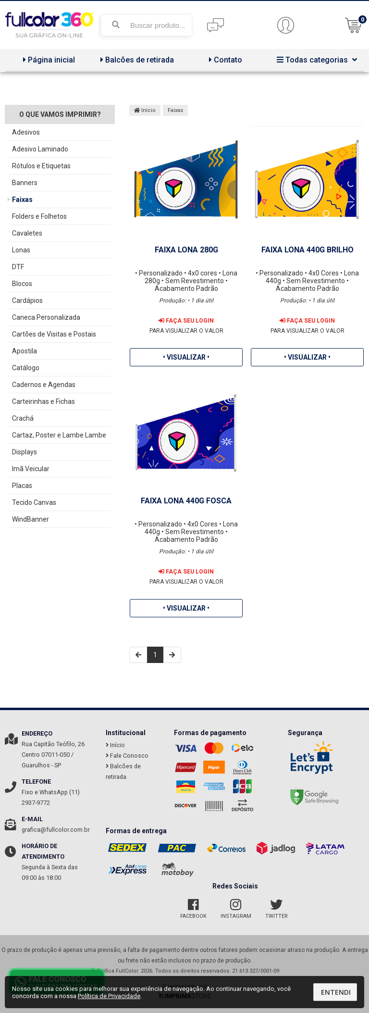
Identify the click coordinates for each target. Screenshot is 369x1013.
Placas (22, 485)
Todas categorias (315, 59)
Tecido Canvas (34, 502)
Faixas (22, 199)
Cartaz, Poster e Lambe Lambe (59, 435)
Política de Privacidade (109, 996)
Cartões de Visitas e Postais (54, 334)
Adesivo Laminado (40, 149)
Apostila (24, 351)
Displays (24, 452)
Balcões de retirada (136, 59)
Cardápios (27, 300)
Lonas (21, 250)
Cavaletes (27, 233)
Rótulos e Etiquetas (41, 166)
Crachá (23, 418)
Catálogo (25, 368)
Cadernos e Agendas (43, 384)
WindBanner (30, 519)
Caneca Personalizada (46, 317)
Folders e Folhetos (39, 216)
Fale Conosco (127, 755)
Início (145, 110)
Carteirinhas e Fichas (43, 401)
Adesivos (26, 132)
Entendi (336, 992)
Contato (224, 59)
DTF (18, 267)
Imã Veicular (30, 469)
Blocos (22, 284)
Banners (24, 183)
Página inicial (48, 59)
